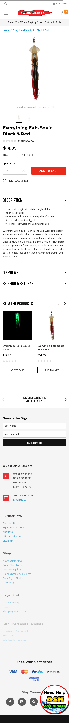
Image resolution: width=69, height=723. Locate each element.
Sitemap (8, 540)
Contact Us (9, 523)
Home (6, 30)
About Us (8, 532)
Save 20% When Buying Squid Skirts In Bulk (34, 22)
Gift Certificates (12, 536)
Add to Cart (17, 370)
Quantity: (9, 163)
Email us (19, 499)
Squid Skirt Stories (13, 527)
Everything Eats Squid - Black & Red (31, 30)
